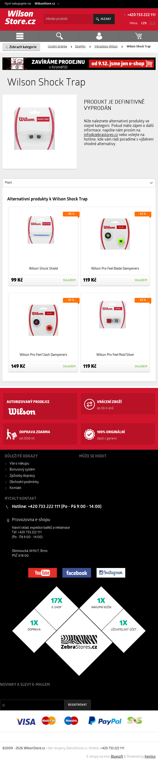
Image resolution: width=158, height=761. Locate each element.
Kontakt (15, 488)
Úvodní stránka (57, 46)
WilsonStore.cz (45, 3)
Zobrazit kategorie (23, 47)
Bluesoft (117, 757)
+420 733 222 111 (112, 748)
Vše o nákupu (19, 464)
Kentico (150, 757)
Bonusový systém (22, 469)
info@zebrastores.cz (101, 135)
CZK (144, 23)
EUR (152, 23)
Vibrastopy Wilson (106, 46)
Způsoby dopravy (22, 476)
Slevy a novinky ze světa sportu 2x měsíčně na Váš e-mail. (41, 694)
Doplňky (80, 46)
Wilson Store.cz (20, 18)
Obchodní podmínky (24, 482)
